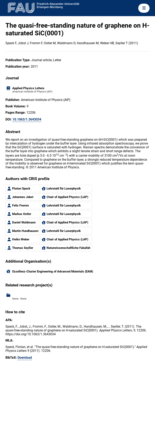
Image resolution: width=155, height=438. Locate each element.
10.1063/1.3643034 (27, 119)
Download (25, 357)
